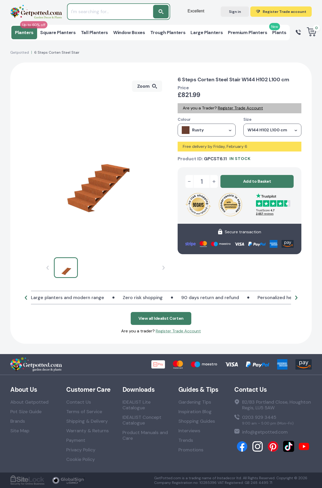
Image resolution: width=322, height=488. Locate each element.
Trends (185, 440)
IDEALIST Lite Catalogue (136, 405)
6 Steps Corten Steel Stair (56, 52)
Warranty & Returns (87, 431)
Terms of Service (84, 412)
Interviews (189, 431)
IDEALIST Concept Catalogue (141, 420)
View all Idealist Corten (161, 318)
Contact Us (78, 402)
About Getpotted (29, 402)
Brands (17, 421)
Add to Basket (257, 181)
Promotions (190, 450)
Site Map (19, 431)
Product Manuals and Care (145, 435)
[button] (26, 297)
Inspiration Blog (195, 412)
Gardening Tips (194, 402)
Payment (75, 440)
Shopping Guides (196, 421)
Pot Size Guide (26, 412)
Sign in (235, 11)
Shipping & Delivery (87, 421)
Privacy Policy (80, 450)
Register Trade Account (240, 108)
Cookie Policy (80, 459)
